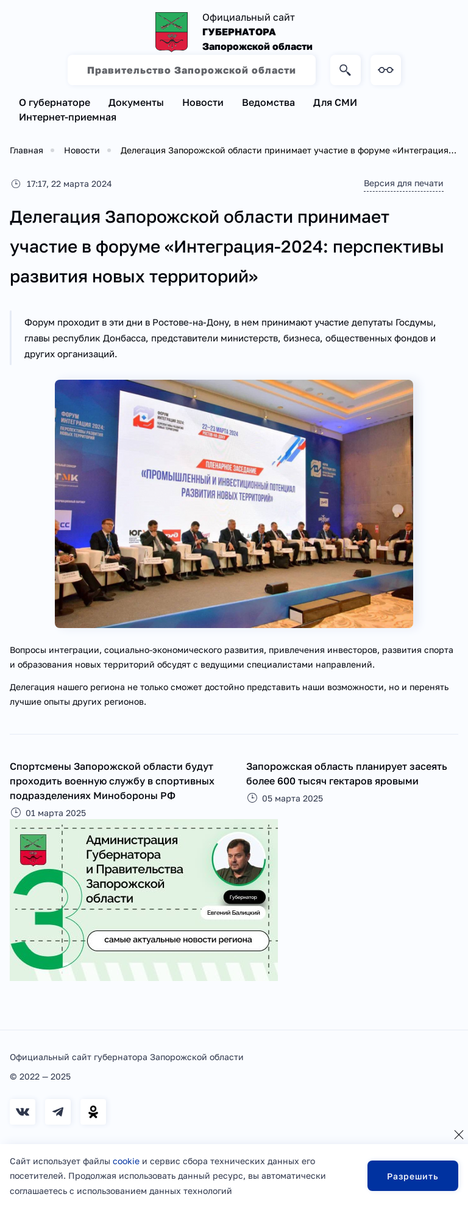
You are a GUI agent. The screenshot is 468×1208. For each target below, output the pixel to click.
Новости (203, 102)
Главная (26, 150)
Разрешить (413, 1176)
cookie (126, 1161)
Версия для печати (404, 183)
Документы (136, 102)
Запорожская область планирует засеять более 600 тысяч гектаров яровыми (346, 773)
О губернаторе (54, 102)
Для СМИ (335, 102)
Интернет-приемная (67, 117)
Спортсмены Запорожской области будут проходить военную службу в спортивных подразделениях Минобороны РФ (112, 780)
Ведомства (268, 102)
